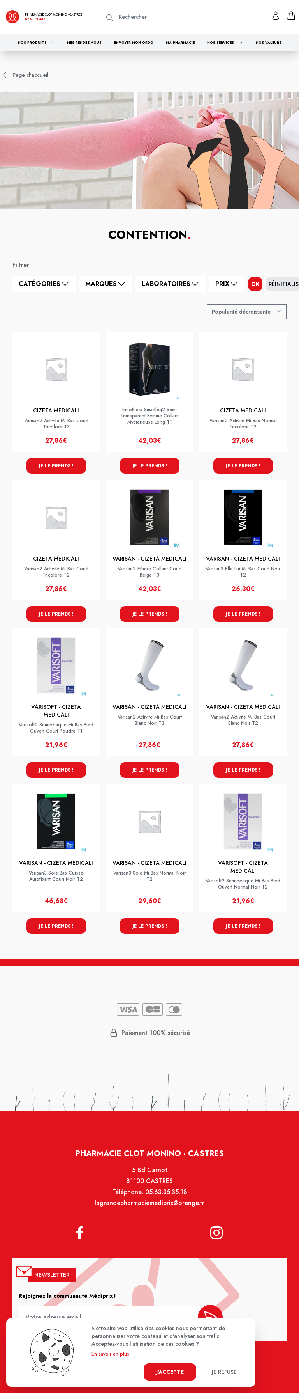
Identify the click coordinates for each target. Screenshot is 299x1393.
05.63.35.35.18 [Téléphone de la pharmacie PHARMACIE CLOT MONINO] (166, 1193)
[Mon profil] (275, 15)
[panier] (291, 15)
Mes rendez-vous (84, 42)
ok (255, 284)
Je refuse (224, 1372)
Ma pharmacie (180, 42)
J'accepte (170, 1372)
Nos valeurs (268, 42)
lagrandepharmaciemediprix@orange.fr (149, 1203)
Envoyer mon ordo (133, 42)
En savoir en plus (110, 1354)
